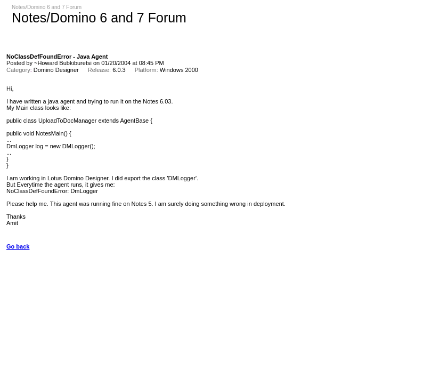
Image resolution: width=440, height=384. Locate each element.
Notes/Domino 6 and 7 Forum (47, 7)
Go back (17, 246)
